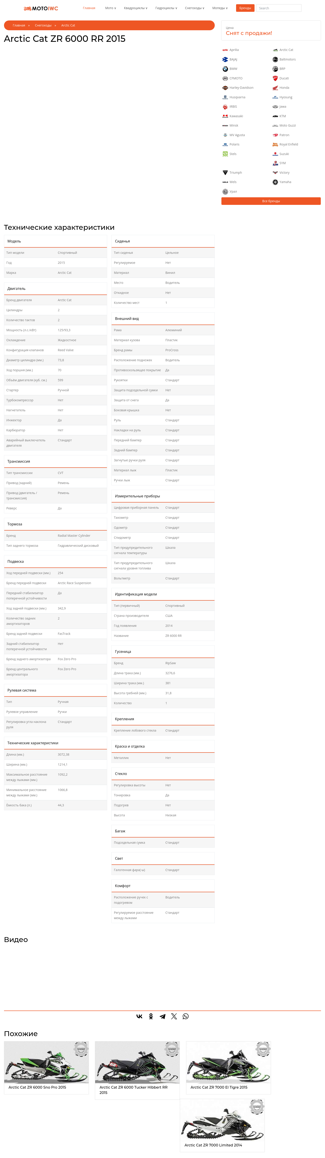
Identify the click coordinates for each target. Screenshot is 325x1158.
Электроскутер (228, 1154)
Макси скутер (227, 1138)
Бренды (245, 8)
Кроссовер (173, 1149)
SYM (279, 163)
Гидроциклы (164, 8)
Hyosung (282, 97)
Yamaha (282, 182)
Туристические (72, 1149)
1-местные (121, 1138)
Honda (281, 88)
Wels (230, 182)
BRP (279, 69)
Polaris (231, 144)
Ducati (281, 78)
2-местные (121, 1144)
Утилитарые (70, 1138)
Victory (281, 173)
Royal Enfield (285, 144)
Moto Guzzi (284, 126)
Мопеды (218, 8)
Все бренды (271, 201)
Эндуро (14, 1138)
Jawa (279, 107)
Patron (281, 135)
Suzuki (281, 154)
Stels (230, 154)
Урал (230, 192)
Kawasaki (233, 116)
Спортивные (70, 1144)
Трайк (13, 1154)
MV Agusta (234, 135)
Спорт (13, 1144)
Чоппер (15, 1149)
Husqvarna (234, 97)
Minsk (230, 126)
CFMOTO (233, 78)
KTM (279, 116)
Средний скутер (229, 1149)
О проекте (277, 1133)
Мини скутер (226, 1144)
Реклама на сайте (282, 1138)
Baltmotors (284, 60)
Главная (89, 8)
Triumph (232, 173)
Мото (109, 8)
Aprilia (231, 50)
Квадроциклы (134, 8)
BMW (230, 69)
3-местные (121, 1149)
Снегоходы (193, 8)
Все (11, 1133)
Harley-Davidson (238, 88)
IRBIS (230, 107)
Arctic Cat (283, 50)
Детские (171, 1144)
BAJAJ (230, 60)
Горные (171, 1138)
